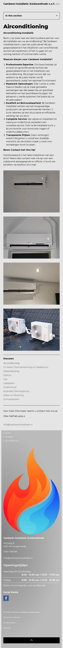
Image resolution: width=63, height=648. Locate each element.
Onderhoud (9, 387)
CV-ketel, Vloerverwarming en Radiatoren (25, 367)
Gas (5, 379)
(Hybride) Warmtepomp (16, 391)
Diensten (8, 358)
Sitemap (7, 628)
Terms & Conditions (11, 617)
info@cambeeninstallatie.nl (18, 424)
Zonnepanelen (11, 399)
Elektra (7, 375)
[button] (31, 640)
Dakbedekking (11, 371)
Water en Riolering (13, 395)
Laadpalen (9, 383)
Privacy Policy (9, 623)
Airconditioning (11, 363)
